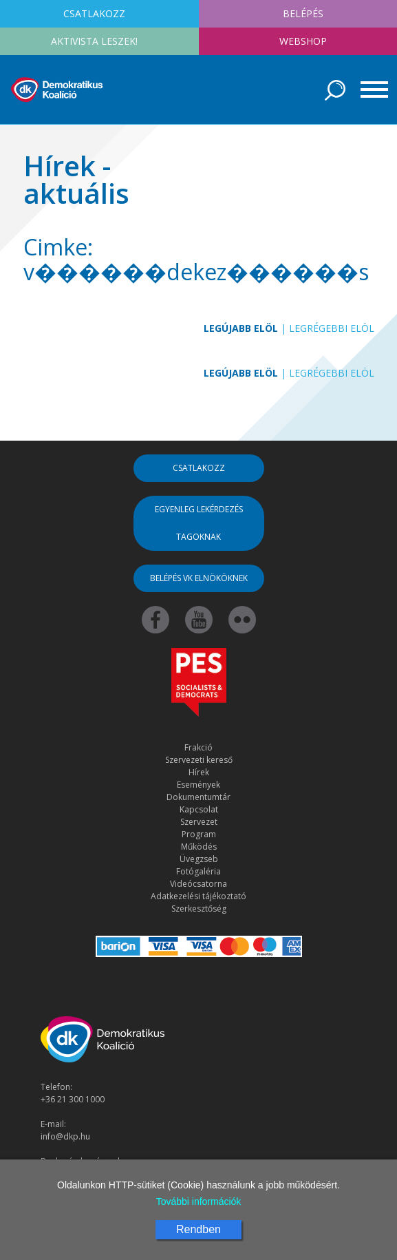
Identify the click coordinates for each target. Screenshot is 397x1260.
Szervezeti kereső (199, 760)
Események (198, 784)
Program (199, 834)
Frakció (198, 747)
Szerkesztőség (198, 908)
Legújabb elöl (241, 328)
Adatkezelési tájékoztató (198, 896)
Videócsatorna (198, 884)
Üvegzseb (199, 859)
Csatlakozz (199, 468)
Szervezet (198, 822)
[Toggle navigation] (369, 89)
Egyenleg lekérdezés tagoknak (199, 523)
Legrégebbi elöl (331, 328)
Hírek (199, 772)
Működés (199, 846)
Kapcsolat (199, 809)
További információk (199, 1201)
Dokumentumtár (198, 797)
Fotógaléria (198, 871)
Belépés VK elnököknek (199, 578)
